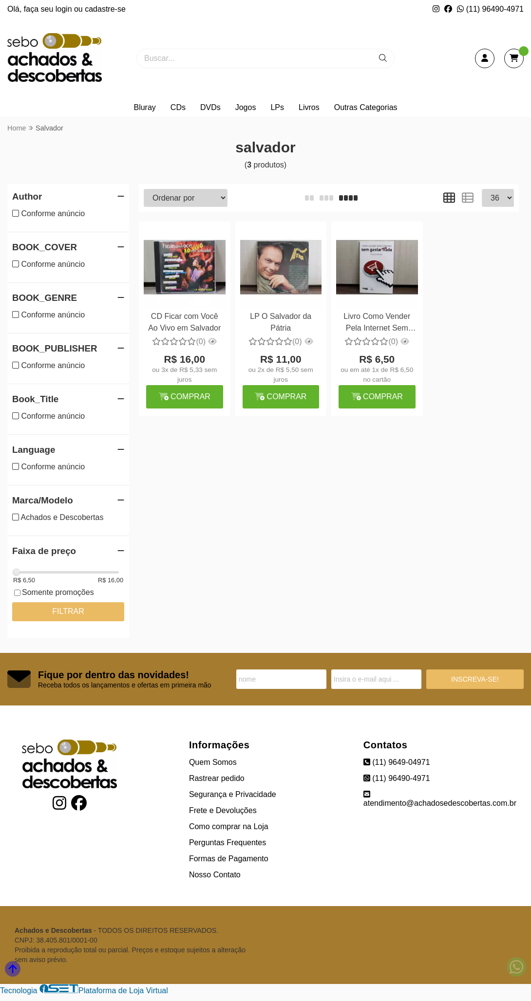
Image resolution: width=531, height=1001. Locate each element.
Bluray (144, 107)
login (65, 9)
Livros (309, 107)
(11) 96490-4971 (490, 9)
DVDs (210, 107)
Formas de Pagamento (228, 858)
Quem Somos (213, 762)
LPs (277, 107)
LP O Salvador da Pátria (280, 322)
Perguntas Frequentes (227, 842)
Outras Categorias (366, 107)
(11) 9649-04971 (396, 762)
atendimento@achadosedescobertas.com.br (439, 798)
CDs (178, 107)
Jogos (245, 107)
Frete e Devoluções (223, 810)
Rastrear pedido (217, 778)
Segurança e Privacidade (232, 794)
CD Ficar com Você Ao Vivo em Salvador (184, 322)
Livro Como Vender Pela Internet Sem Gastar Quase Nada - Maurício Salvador (377, 323)
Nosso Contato (215, 875)
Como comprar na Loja (228, 826)
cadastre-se (105, 9)
